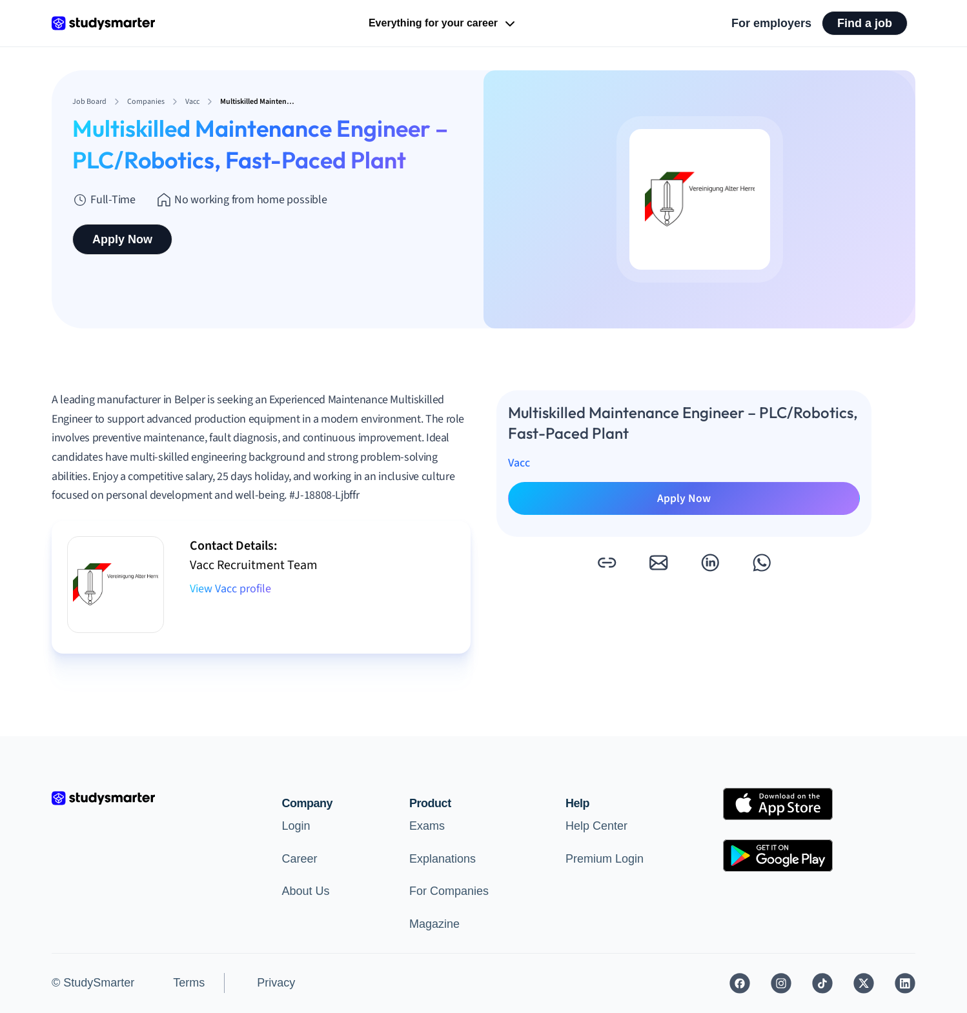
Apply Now (122, 239)
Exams (427, 825)
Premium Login (604, 858)
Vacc (519, 463)
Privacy (276, 982)
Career (300, 858)
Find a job (864, 23)
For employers (771, 23)
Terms (189, 982)
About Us (306, 891)
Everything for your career (443, 24)
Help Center (596, 825)
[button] (606, 562)
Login (296, 825)
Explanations (442, 858)
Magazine (434, 924)
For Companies (449, 891)
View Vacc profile (230, 589)
